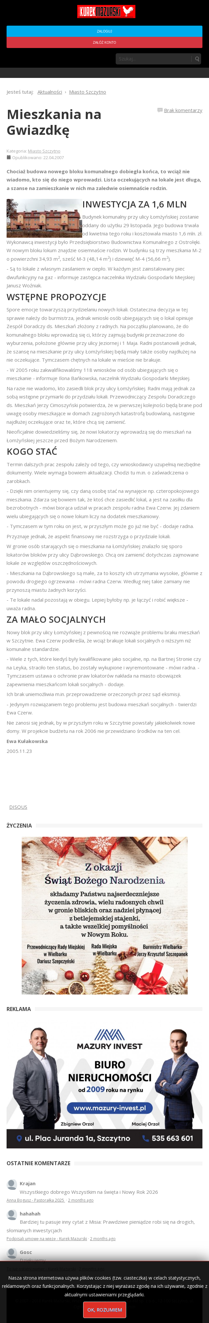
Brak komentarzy (183, 110)
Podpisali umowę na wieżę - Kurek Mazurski (47, 1238)
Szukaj (196, 58)
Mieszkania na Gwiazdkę (54, 122)
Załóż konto (104, 42)
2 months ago (81, 1200)
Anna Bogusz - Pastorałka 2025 (36, 1200)
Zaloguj (104, 31)
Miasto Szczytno (44, 151)
